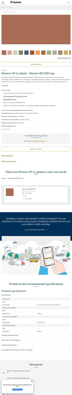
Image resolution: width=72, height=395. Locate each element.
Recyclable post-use (9, 99)
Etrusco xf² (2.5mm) (9, 12)
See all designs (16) (64, 58)
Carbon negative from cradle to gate (15, 96)
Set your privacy (17, 389)
